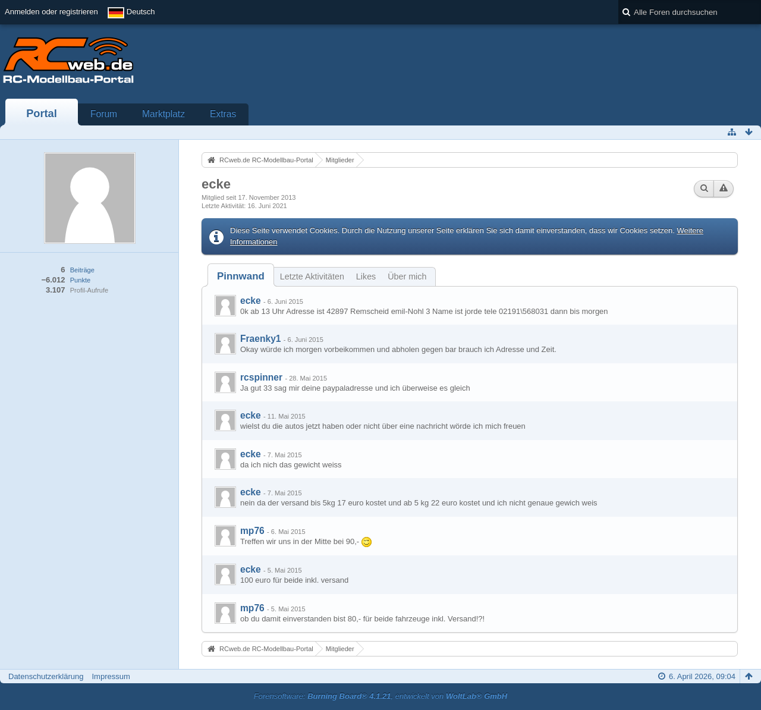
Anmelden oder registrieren (51, 11)
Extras (223, 114)
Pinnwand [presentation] (241, 276)
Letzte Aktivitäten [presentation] (312, 276)
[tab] (240, 276)
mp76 (252, 531)
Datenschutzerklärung (45, 676)
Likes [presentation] (366, 276)
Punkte (80, 280)
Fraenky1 (260, 339)
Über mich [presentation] (407, 276)
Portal (41, 114)
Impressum (111, 676)
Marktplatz (163, 114)
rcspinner (261, 377)
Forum (103, 114)
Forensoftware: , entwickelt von (380, 696)
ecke (250, 301)
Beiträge (82, 270)
